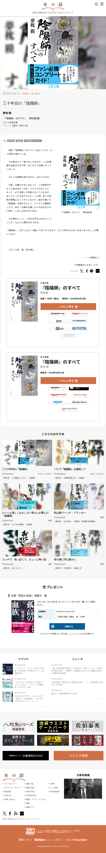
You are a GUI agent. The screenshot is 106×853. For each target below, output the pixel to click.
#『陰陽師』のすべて (19, 477)
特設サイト (30, 807)
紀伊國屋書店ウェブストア (79, 323)
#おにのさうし (17, 567)
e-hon (58, 330)
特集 (27, 803)
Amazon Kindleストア (58, 389)
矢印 (41, 705)
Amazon (58, 316)
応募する (61, 625)
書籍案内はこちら (26, 755)
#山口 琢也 (67, 521)
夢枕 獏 (7, 112)
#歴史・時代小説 (20, 125)
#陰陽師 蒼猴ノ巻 (70, 477)
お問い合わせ (9, 799)
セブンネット (58, 323)
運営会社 (7, 791)
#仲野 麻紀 (67, 567)
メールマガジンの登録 (75, 633)
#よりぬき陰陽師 (18, 524)
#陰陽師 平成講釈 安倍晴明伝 (84, 521)
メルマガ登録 (78, 755)
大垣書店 (68, 337)
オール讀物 (54, 787)
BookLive (79, 396)
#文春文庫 (13, 122)
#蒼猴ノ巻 (77, 567)
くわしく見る (66, 306)
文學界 (52, 783)
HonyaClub (79, 330)
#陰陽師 (32, 477)
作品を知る (30, 791)
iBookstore (79, 389)
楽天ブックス (79, 316)
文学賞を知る (31, 795)
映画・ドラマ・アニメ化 (36, 799)
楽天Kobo (58, 396)
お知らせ (7, 795)
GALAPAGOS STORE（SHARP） (68, 411)
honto (58, 403)
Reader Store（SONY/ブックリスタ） (79, 403)
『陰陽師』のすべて (33, 141)
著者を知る (30, 787)
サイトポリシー (10, 783)
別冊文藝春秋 (55, 791)
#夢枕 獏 (6, 477)
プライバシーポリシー (13, 787)
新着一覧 (29, 783)
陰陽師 (19, 141)
